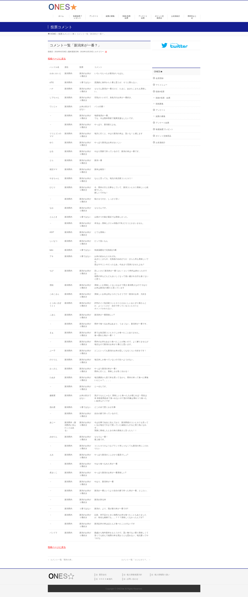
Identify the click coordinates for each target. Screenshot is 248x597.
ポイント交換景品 (163, 136)
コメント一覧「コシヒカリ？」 (135, 560)
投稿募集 (159, 104)
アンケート (160, 110)
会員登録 (159, 78)
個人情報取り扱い (162, 575)
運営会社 (103, 575)
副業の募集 (160, 116)
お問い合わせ (132, 579)
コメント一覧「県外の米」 (60, 560)
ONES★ (120, 589)
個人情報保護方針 (134, 575)
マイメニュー (161, 85)
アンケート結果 (162, 123)
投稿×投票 (160, 91)
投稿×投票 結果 (163, 98)
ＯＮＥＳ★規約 (105, 579)
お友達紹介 (160, 142)
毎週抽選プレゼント (164, 129)
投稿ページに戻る (57, 58)
